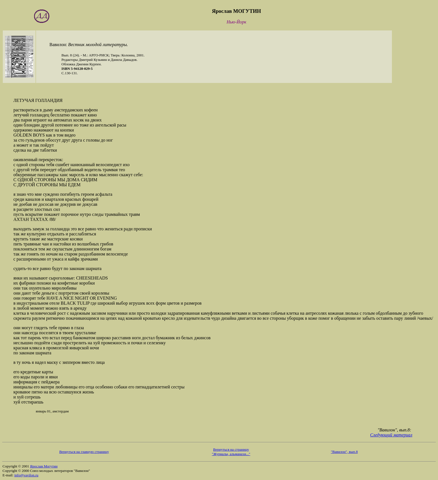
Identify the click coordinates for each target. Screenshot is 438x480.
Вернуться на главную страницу (84, 452)
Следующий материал (391, 435)
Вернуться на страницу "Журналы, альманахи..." (231, 451)
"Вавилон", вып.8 (344, 452)
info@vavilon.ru (26, 475)
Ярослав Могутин (44, 466)
